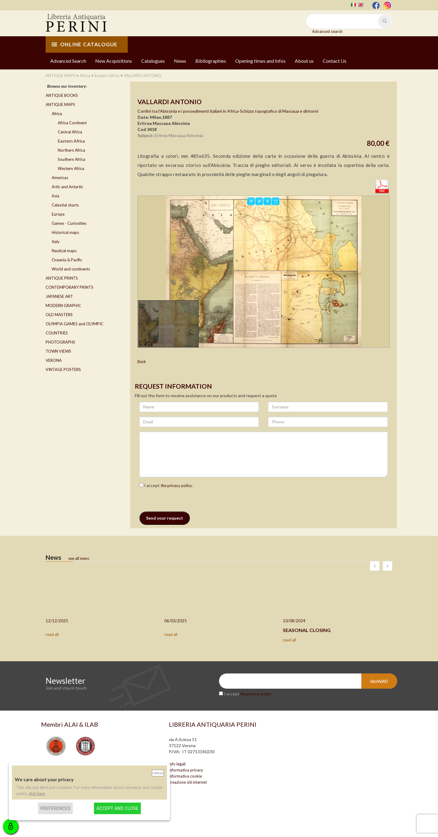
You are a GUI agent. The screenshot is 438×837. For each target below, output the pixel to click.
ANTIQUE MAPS (60, 104)
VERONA (54, 360)
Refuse (157, 773)
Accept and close (117, 808)
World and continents (71, 269)
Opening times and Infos (260, 61)
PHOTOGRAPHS (60, 342)
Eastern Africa (71, 140)
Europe (58, 214)
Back (141, 361)
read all (52, 634)
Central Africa (70, 131)
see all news (78, 558)
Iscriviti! (379, 681)
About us (304, 61)
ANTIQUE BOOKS (62, 95)
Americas (60, 177)
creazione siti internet (188, 782)
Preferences (55, 808)
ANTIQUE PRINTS (62, 278)
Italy (56, 241)
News (180, 61)
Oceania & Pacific (67, 259)
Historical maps (65, 232)
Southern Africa (71, 159)
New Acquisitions (113, 61)
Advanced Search (68, 61)
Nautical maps (64, 250)
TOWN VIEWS (58, 351)
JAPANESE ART (59, 296)
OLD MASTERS (59, 314)
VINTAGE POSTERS (63, 369)
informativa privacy (186, 770)
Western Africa (71, 168)
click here (37, 793)
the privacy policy (176, 485)
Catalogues (153, 61)
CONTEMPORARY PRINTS (69, 287)
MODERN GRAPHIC (63, 305)
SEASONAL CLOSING (307, 630)
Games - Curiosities (69, 223)
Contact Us (334, 61)
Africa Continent (72, 122)
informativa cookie (185, 776)
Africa (57, 113)
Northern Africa (71, 150)
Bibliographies (210, 61)
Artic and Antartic (67, 186)
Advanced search (327, 31)
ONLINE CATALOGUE (84, 44)
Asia (55, 195)
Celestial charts (65, 205)
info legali (177, 763)
